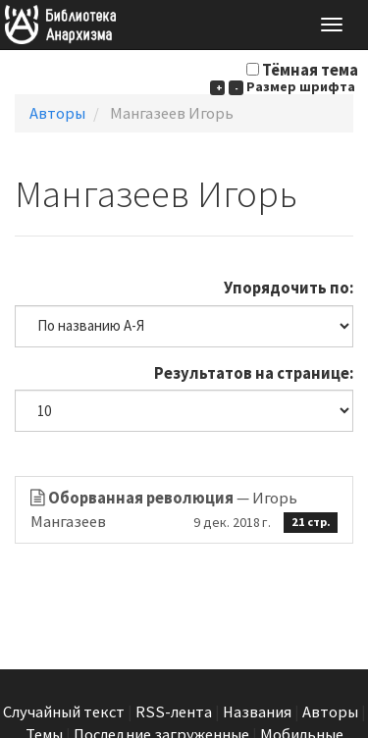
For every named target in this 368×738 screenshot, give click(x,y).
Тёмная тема (310, 70)
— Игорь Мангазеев (184, 510)
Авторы (57, 113)
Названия (257, 712)
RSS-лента (173, 712)
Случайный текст (64, 712)
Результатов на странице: (253, 373)
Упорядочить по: (288, 288)
